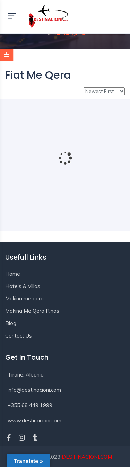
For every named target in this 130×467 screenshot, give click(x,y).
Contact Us (18, 335)
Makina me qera (24, 298)
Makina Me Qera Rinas (32, 311)
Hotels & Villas (22, 286)
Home (12, 273)
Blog (10, 323)
